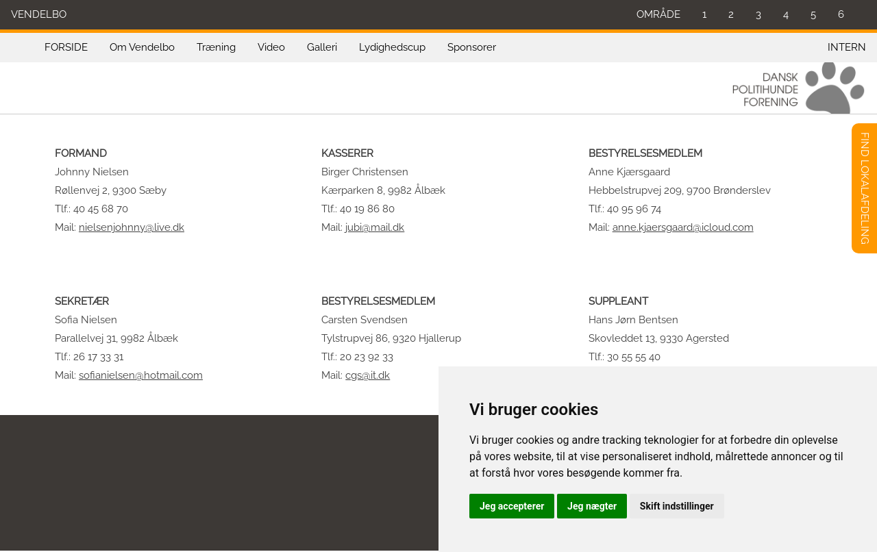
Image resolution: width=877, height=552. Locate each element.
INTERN (847, 47)
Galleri (322, 47)
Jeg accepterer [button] (512, 506)
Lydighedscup (392, 47)
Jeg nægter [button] (592, 506)
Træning (216, 47)
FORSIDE (66, 47)
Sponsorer (471, 47)
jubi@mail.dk (374, 227)
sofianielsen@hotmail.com (141, 375)
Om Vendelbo (142, 47)
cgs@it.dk (367, 375)
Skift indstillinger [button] (677, 506)
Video (271, 47)
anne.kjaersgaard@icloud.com (683, 227)
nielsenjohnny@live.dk (131, 227)
